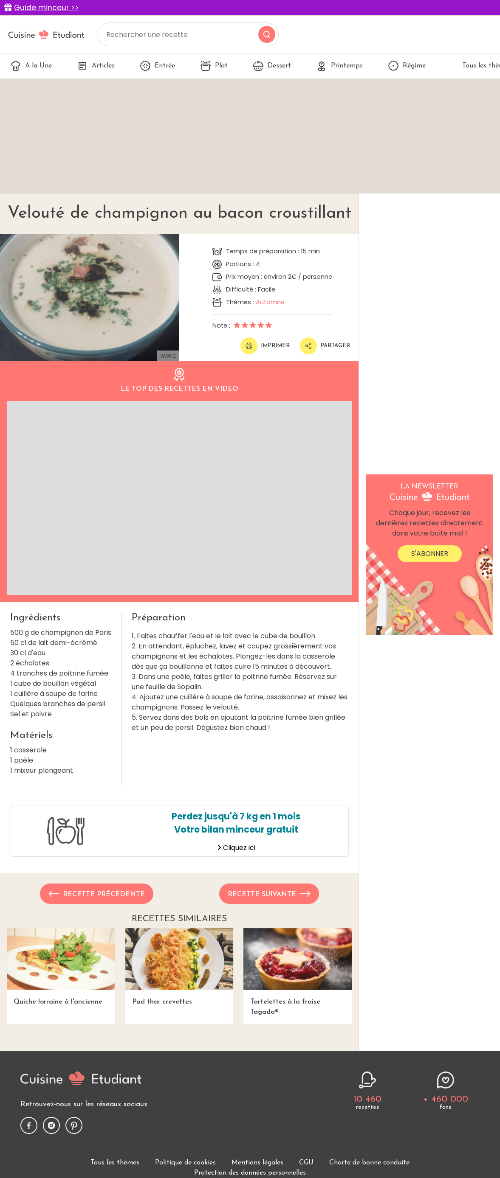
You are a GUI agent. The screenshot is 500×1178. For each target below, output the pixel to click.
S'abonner (429, 553)
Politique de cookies (185, 1162)
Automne (270, 302)
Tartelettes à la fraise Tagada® (297, 971)
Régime (407, 66)
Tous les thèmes (114, 1162)
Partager (325, 345)
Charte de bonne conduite (369, 1162)
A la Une (31, 66)
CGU (306, 1162)
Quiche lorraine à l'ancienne (61, 966)
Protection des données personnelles (250, 1173)
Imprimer (265, 345)
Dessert (272, 66)
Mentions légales (257, 1162)
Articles (96, 66)
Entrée (157, 66)
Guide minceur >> (46, 8)
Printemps (339, 66)
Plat (214, 66)
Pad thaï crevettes (179, 966)
